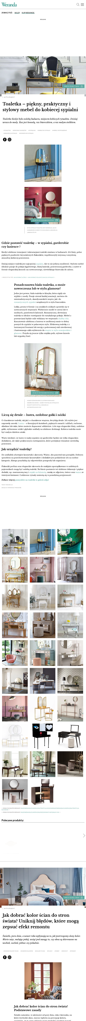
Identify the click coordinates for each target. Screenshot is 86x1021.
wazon (78, 472)
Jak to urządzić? (9, 97)
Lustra (21, 423)
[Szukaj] (78, 4)
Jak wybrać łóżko (20, 277)
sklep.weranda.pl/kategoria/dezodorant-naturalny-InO (40, 811)
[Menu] (82, 4)
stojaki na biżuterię (37, 472)
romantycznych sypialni (25, 302)
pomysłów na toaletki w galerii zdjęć (32, 479)
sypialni (39, 264)
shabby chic (63, 318)
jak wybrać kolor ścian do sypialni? (41, 277)
